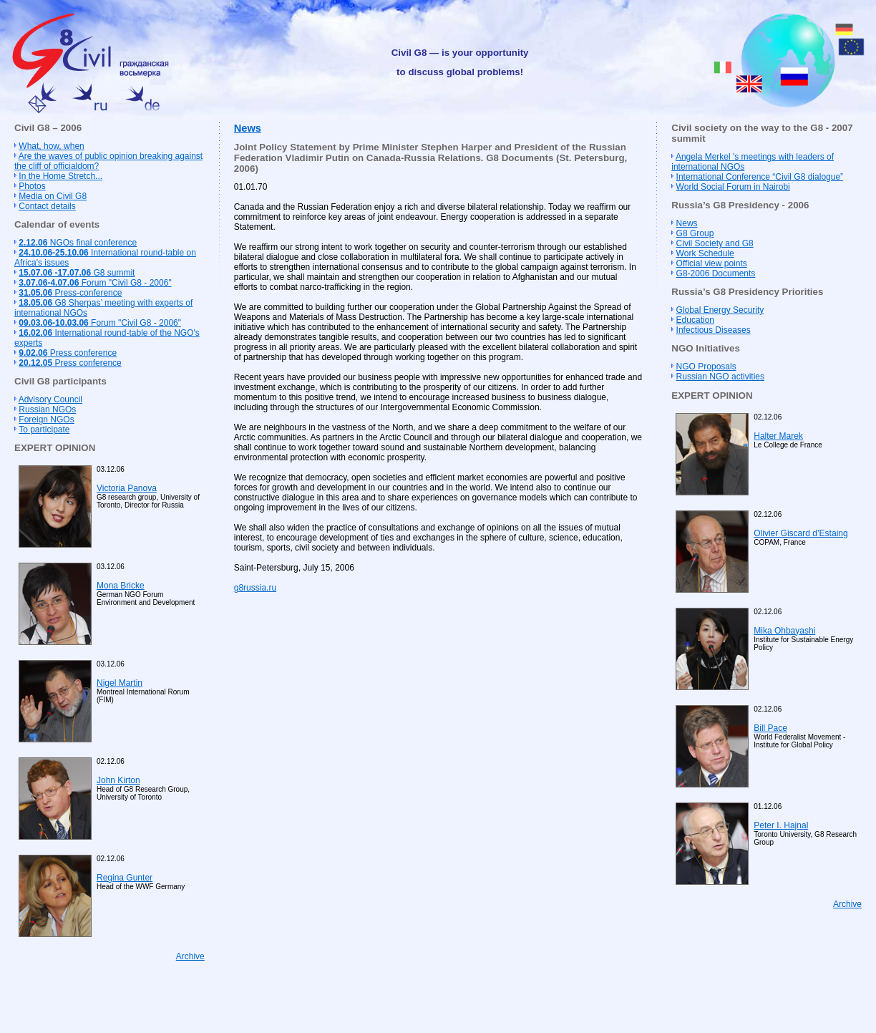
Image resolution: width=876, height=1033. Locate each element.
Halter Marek (778, 436)
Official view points (711, 263)
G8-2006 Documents (716, 273)
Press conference (68, 353)
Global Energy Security (720, 310)
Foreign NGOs (46, 419)
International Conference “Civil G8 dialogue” (759, 177)
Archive (190, 956)
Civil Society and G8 (715, 243)
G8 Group (695, 233)
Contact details (47, 206)
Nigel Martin (119, 683)
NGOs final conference (78, 243)
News (247, 128)
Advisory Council (50, 399)
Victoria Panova (127, 488)
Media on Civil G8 (53, 196)
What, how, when (51, 146)
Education (695, 320)
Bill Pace (770, 728)
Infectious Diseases (713, 330)
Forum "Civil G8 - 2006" (95, 283)
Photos (32, 186)
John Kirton (118, 780)
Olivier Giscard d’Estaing (800, 533)
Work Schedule (705, 253)
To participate (44, 430)
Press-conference (70, 293)
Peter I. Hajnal (781, 825)
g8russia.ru (255, 588)
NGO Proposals (706, 367)
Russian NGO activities (720, 377)
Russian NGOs (47, 409)
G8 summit (77, 273)
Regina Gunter (124, 878)
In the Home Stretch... (60, 176)
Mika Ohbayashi (784, 631)
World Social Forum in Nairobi (733, 187)
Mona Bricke (121, 586)
